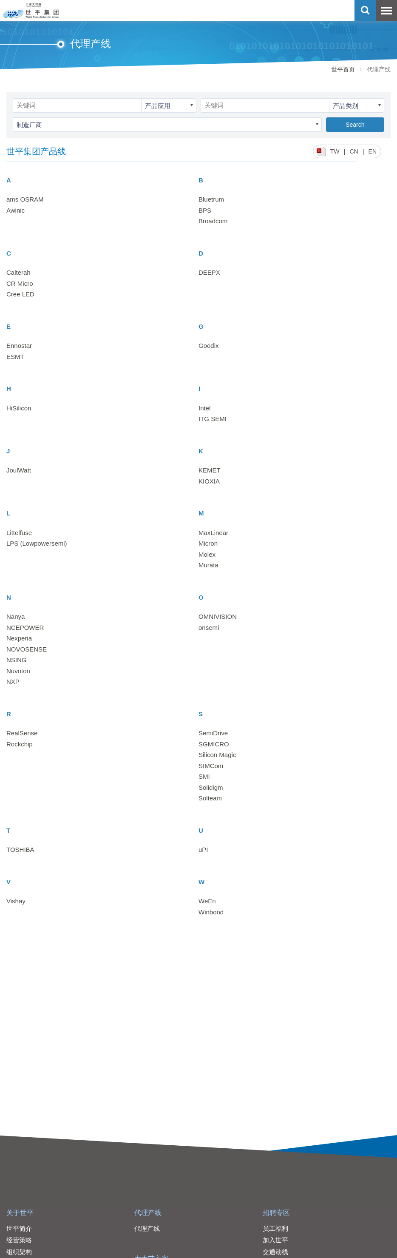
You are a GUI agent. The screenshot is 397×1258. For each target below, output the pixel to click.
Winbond (211, 912)
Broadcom (212, 221)
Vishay (16, 901)
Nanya (15, 616)
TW (335, 151)
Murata (208, 565)
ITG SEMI (212, 418)
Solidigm (210, 787)
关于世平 (20, 1212)
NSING (16, 659)
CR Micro (19, 283)
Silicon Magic (217, 754)
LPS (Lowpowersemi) (36, 543)
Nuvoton (18, 671)
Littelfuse (19, 532)
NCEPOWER (25, 627)
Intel (204, 408)
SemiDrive (213, 733)
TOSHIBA (20, 849)
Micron (208, 543)
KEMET (209, 470)
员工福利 (275, 1228)
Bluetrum (211, 199)
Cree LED (20, 294)
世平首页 (343, 69)
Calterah (18, 272)
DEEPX (209, 272)
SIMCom (210, 765)
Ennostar (19, 345)
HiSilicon (18, 408)
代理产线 (148, 1212)
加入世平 (275, 1240)
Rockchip (19, 744)
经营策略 (19, 1240)
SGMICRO (213, 744)
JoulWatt (18, 470)
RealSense (21, 733)
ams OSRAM (25, 199)
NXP (13, 681)
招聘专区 (276, 1212)
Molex (207, 554)
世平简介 (19, 1228)
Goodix (208, 345)
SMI (204, 776)
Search (355, 124)
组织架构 (19, 1251)
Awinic (15, 210)
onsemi (208, 627)
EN (373, 151)
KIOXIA (209, 481)
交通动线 (275, 1251)
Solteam (210, 798)
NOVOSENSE (26, 649)
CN (353, 151)
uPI (203, 849)
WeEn (207, 901)
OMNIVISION (217, 616)
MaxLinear (213, 532)
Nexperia (19, 638)
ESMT (15, 356)
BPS (204, 210)
